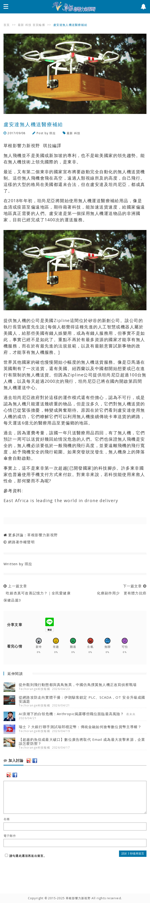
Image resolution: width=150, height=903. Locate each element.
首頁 (7, 25)
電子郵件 (10, 836)
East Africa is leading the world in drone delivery (61, 500)
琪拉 (52, 133)
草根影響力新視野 (42, 534)
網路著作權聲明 (21, 542)
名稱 (7, 819)
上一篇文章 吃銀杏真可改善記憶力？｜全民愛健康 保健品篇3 (37, 593)
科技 (28, 25)
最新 (21, 25)
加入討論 (13, 760)
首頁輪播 (39, 25)
